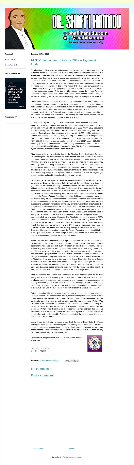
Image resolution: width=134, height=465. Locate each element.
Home (71, 449)
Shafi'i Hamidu (10, 59)
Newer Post (38, 449)
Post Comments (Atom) (72, 457)
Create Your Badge (11, 65)
